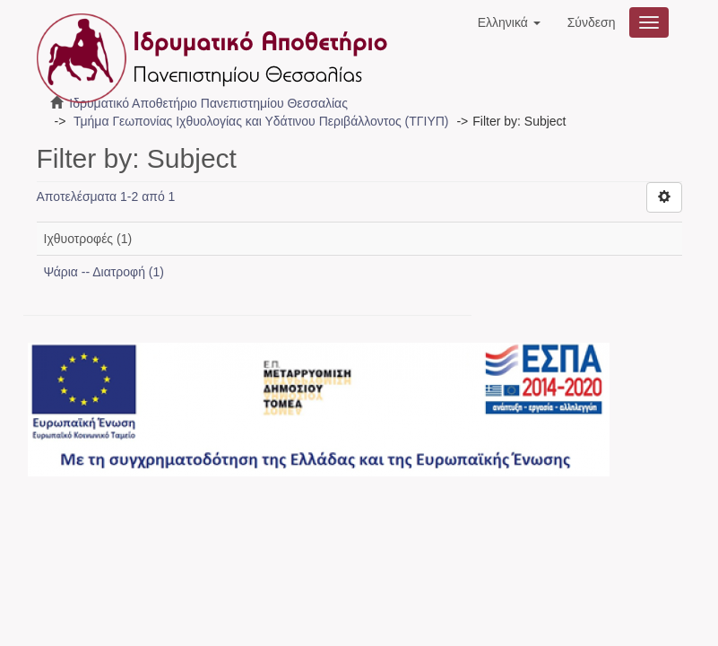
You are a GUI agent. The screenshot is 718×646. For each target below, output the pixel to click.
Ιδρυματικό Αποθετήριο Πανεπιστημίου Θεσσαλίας (208, 103)
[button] (509, 22)
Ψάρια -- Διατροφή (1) (104, 272)
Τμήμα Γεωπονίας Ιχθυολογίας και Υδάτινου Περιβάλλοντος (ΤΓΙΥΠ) (261, 121)
